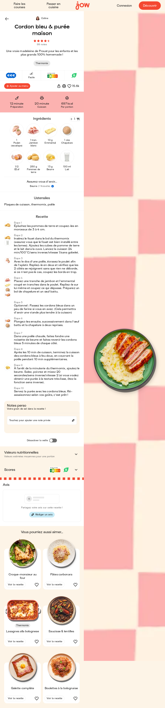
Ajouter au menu (17, 86)
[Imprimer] (64, 86)
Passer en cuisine (53, 5)
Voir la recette (15, 585)
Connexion (124, 5)
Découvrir (150, 5)
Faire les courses (19, 5)
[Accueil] (82, 6)
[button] (7, 19)
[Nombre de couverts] (74, 119)
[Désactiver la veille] (53, 441)
